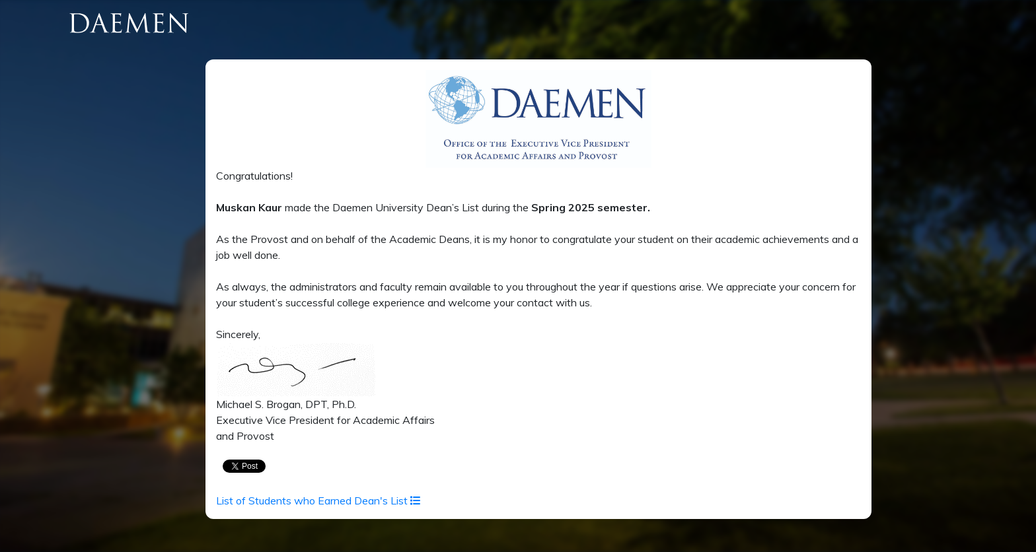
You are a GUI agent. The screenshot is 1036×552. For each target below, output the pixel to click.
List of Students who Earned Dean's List (318, 500)
